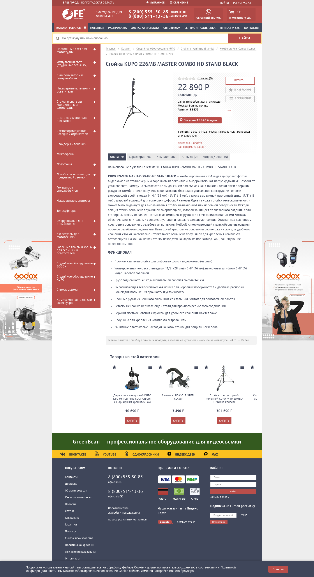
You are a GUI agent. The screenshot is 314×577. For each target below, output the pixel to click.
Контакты (251, 28)
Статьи (69, 511)
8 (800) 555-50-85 (148, 12)
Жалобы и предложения (124, 513)
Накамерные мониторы (73, 200)
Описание (117, 156)
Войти (224, 3)
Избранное (155, 3)
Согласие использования (81, 552)
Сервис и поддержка (200, 28)
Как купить (72, 518)
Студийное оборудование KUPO (75, 278)
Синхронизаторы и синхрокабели (70, 77)
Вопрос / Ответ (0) (215, 156)
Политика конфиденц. (79, 545)
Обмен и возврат (76, 491)
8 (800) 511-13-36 (148, 16)
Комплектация (167, 156)
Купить (239, 80)
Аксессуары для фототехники (68, 236)
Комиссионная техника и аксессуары (74, 301)
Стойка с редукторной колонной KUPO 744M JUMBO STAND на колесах (224, 399)
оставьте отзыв (186, 522)
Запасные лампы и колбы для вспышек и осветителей (74, 250)
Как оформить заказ (78, 497)
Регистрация (242, 3)
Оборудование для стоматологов (70, 222)
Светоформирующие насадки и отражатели (72, 133)
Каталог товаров (71, 28)
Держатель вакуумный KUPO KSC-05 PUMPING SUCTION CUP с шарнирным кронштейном (132, 399)
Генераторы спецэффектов (67, 189)
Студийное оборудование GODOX (75, 265)
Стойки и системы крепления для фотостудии (69, 104)
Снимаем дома (67, 289)
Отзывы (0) (205, 78)
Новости (70, 504)
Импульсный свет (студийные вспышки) (72, 64)
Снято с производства (79, 538)
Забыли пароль (219, 497)
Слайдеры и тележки (71, 144)
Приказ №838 (230, 28)
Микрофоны (65, 154)
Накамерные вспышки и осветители (73, 90)
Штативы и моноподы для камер (72, 119)
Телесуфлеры (66, 210)
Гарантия (71, 525)
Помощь (70, 531)
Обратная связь (118, 508)
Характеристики (140, 156)
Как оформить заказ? (192, 147)
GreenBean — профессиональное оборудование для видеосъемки (157, 442)
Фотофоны (64, 164)
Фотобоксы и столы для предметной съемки (73, 176)
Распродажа (117, 28)
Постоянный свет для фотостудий (72, 51)
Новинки (97, 28)
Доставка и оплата (145, 28)
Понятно (278, 569)
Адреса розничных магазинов (127, 519)
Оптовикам (171, 28)
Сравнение (179, 3)
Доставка (71, 484)
